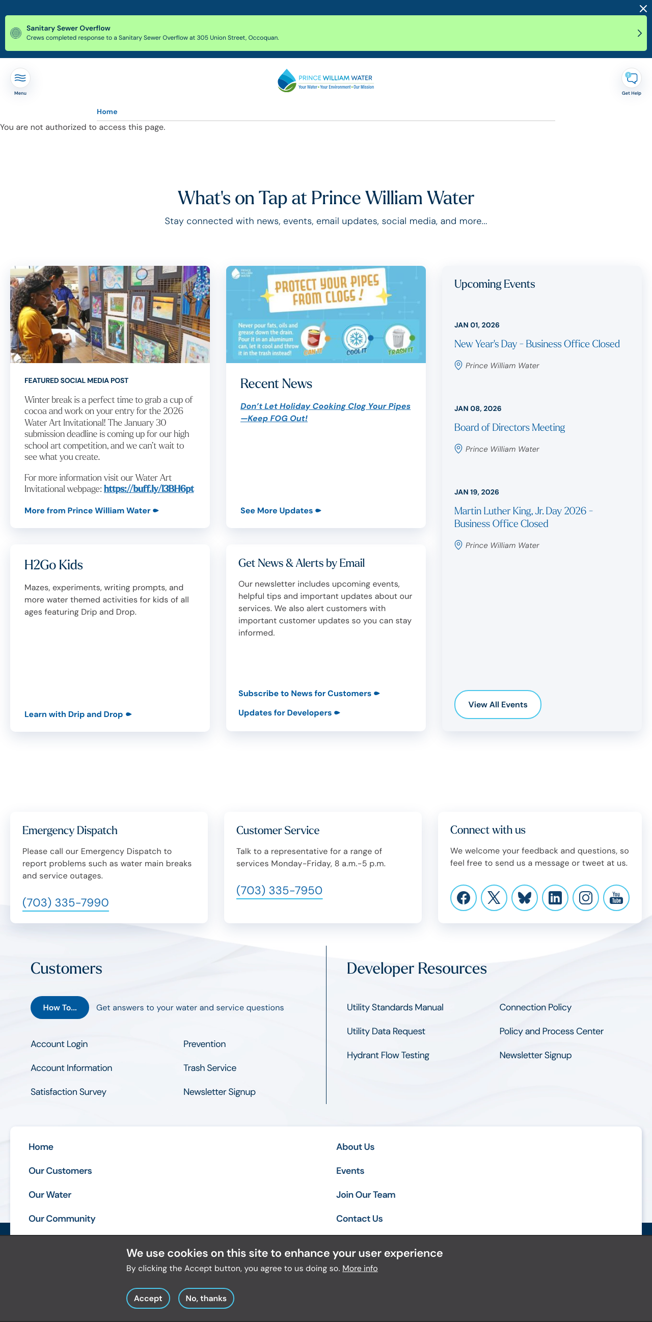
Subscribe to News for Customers (304, 693)
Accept (148, 1305)
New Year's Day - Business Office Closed (537, 344)
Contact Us (359, 1219)
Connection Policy (536, 1007)
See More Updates (276, 510)
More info (360, 1275)
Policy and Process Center (552, 1031)
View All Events (498, 704)
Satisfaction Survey (68, 1092)
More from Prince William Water (87, 510)
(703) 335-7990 (65, 902)
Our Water (50, 1195)
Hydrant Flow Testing (388, 1055)
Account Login (59, 1044)
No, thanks (206, 1305)
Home (107, 112)
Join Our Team (365, 1195)
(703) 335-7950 (279, 890)
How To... (59, 1007)
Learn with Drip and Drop (73, 714)
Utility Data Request (386, 1031)
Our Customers (60, 1171)
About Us (355, 1147)
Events (350, 1171)
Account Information (71, 1068)
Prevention (204, 1044)
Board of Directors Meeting (509, 428)
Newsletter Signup (219, 1092)
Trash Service (209, 1068)
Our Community (62, 1219)
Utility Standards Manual (395, 1007)
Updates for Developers (285, 713)
